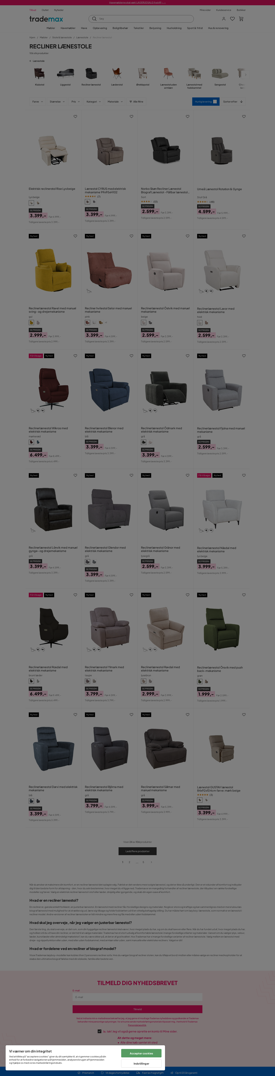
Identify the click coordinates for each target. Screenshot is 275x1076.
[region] (85, 1057)
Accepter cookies (141, 1053)
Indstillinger (141, 1063)
